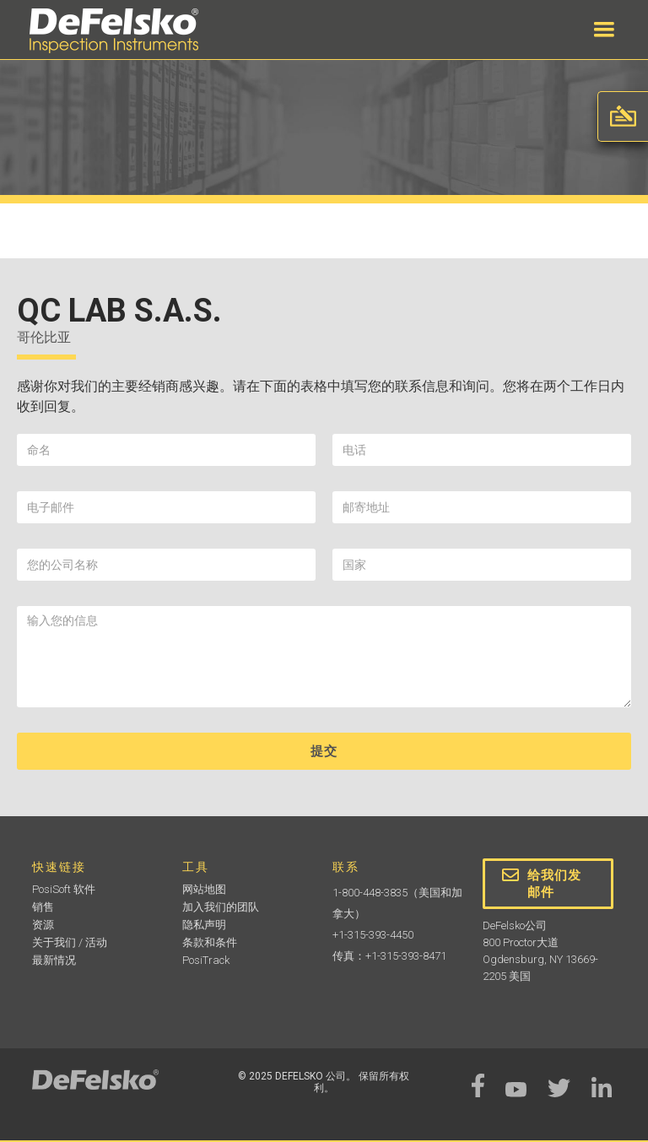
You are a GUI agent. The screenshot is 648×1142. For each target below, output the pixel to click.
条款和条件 (209, 942)
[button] (604, 29)
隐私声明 (204, 924)
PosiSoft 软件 (63, 889)
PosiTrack (206, 960)
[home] (114, 30)
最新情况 (54, 960)
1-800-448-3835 (370, 892)
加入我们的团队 (220, 907)
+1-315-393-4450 (372, 934)
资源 (43, 924)
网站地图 (204, 889)
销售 (43, 907)
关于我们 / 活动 (69, 942)
